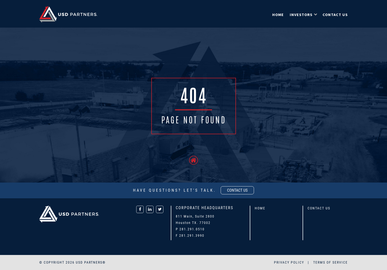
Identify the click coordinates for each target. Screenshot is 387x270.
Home (278, 14)
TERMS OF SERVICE (330, 262)
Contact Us (335, 14)
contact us (237, 190)
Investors (301, 14)
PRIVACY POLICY (289, 262)
